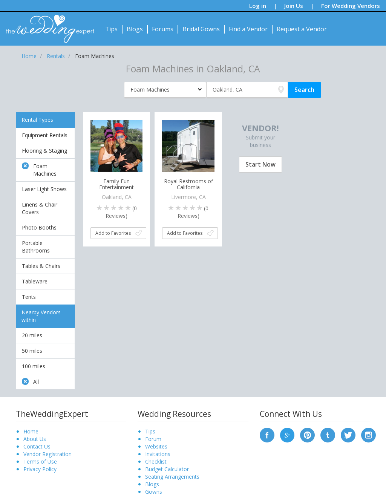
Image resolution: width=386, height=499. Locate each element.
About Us (34, 438)
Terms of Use (40, 461)
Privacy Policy (40, 469)
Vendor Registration (47, 454)
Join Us (293, 5)
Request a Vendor (302, 29)
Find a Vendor (248, 29)
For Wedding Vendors (350, 5)
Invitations (157, 454)
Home (30, 431)
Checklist (156, 461)
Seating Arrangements (172, 476)
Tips (111, 29)
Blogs (135, 29)
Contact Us (37, 446)
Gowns (153, 491)
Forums (162, 29)
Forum (153, 438)
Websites (156, 446)
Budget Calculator (167, 469)
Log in (257, 5)
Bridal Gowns (201, 29)
